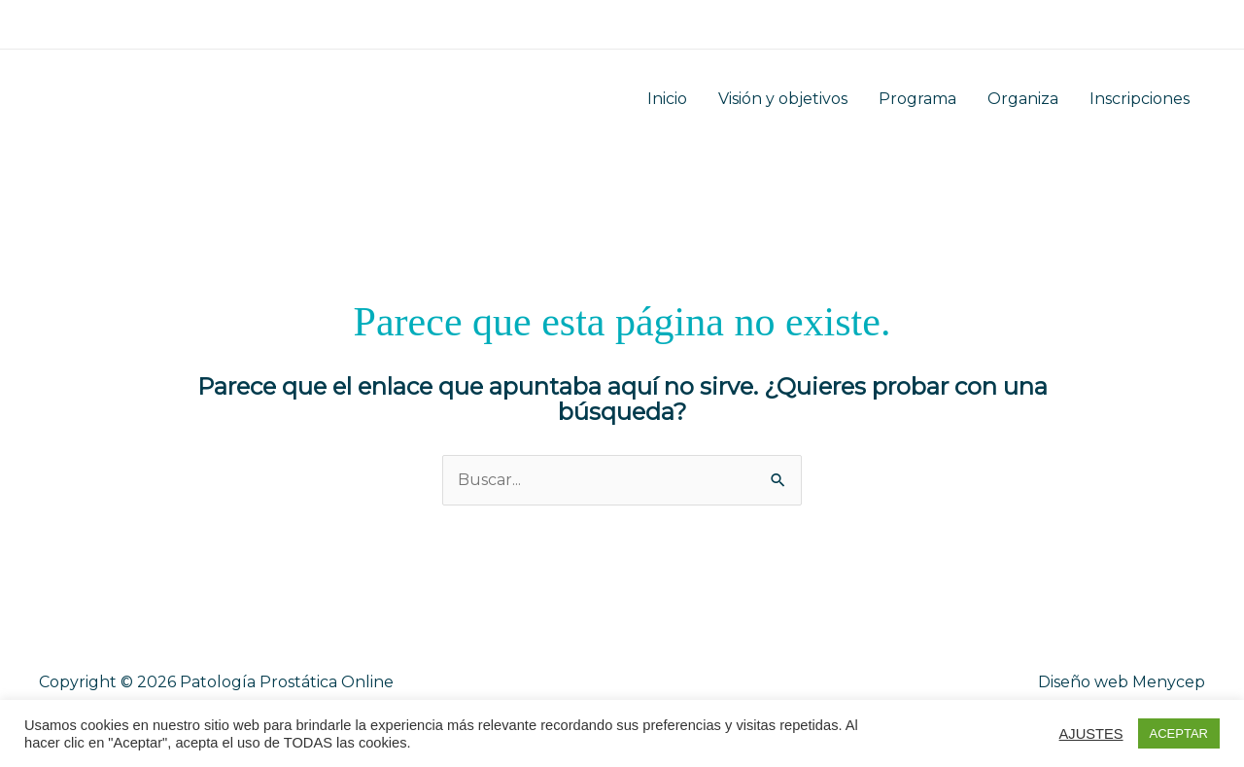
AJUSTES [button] (1091, 734)
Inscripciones (1139, 98)
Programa (917, 98)
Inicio (667, 98)
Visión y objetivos (782, 98)
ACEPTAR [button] (1179, 733)
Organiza (1022, 98)
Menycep (1168, 682)
